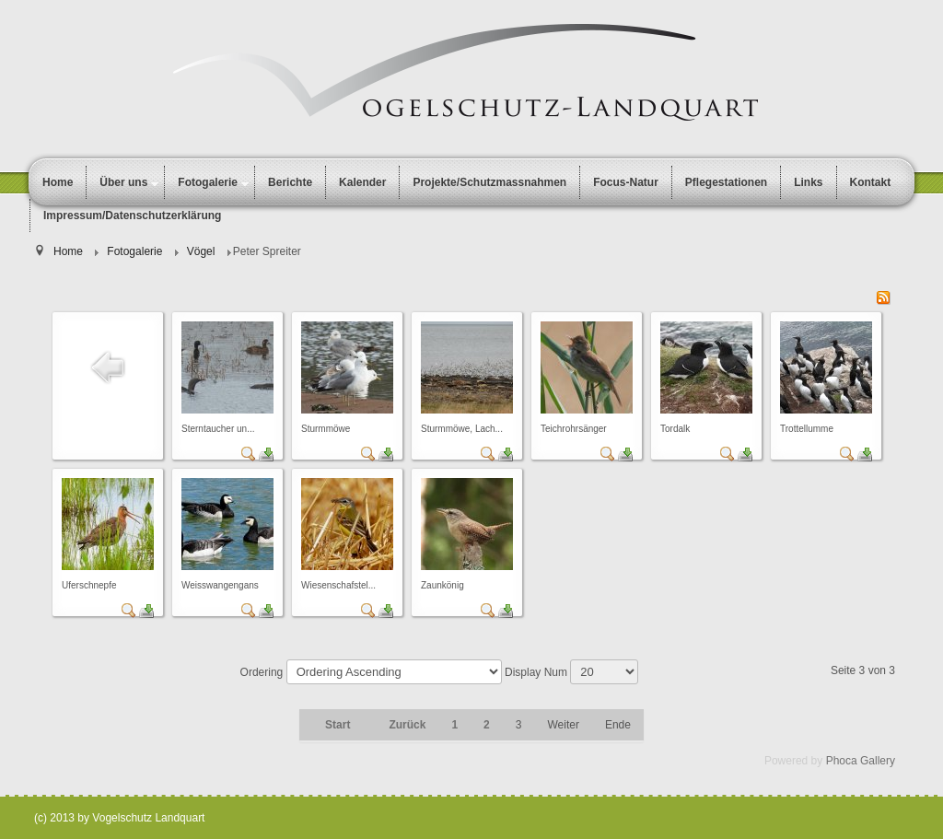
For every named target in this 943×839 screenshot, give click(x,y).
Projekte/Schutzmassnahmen (489, 182)
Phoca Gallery (860, 760)
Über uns (123, 182)
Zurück (407, 724)
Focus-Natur (625, 182)
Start (337, 724)
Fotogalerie (208, 182)
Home (57, 182)
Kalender (362, 182)
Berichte (290, 182)
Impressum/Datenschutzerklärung (132, 215)
